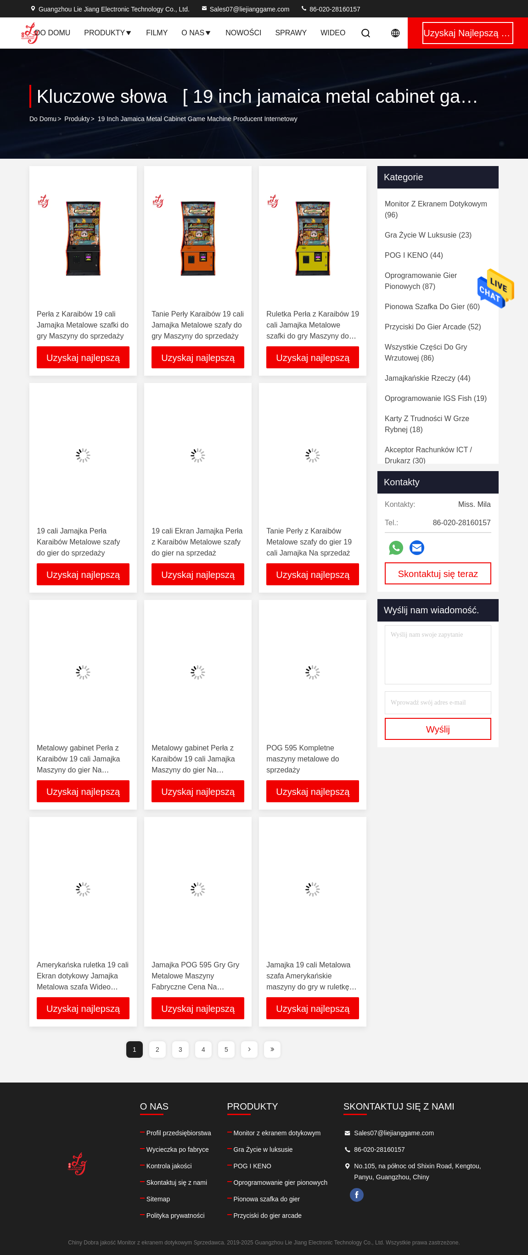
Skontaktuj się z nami (176, 1182)
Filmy (157, 33)
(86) (426, 352)
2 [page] (157, 1049)
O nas (196, 33)
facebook (357, 1195)
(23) (428, 235)
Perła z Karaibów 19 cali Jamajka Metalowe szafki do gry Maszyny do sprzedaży (83, 325)
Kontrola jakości (169, 1166)
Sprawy (291, 33)
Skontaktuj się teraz (438, 574)
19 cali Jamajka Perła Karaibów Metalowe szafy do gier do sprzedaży (78, 542)
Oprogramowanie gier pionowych (281, 1182)
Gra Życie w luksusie (263, 1149)
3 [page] (180, 1049)
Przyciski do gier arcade (268, 1215)
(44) (414, 255)
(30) (428, 455)
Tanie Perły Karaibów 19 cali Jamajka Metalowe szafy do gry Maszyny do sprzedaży (198, 325)
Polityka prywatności (175, 1215)
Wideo (332, 33)
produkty (77, 118)
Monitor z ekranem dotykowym (277, 1133)
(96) (436, 209)
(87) (421, 281)
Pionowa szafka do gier (267, 1199)
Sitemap (158, 1199)
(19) (436, 398)
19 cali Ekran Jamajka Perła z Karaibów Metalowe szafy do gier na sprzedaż (197, 542)
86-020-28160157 (330, 9)
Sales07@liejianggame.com (245, 9)
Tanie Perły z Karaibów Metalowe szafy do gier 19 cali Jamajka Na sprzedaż (309, 542)
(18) (427, 424)
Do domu (52, 33)
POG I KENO (252, 1166)
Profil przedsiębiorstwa (178, 1133)
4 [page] (203, 1049)
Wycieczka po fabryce (177, 1149)
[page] (249, 1049)
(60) (432, 307)
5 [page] (226, 1049)
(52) (433, 327)
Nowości (243, 33)
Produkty (108, 33)
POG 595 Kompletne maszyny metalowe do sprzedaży (302, 759)
